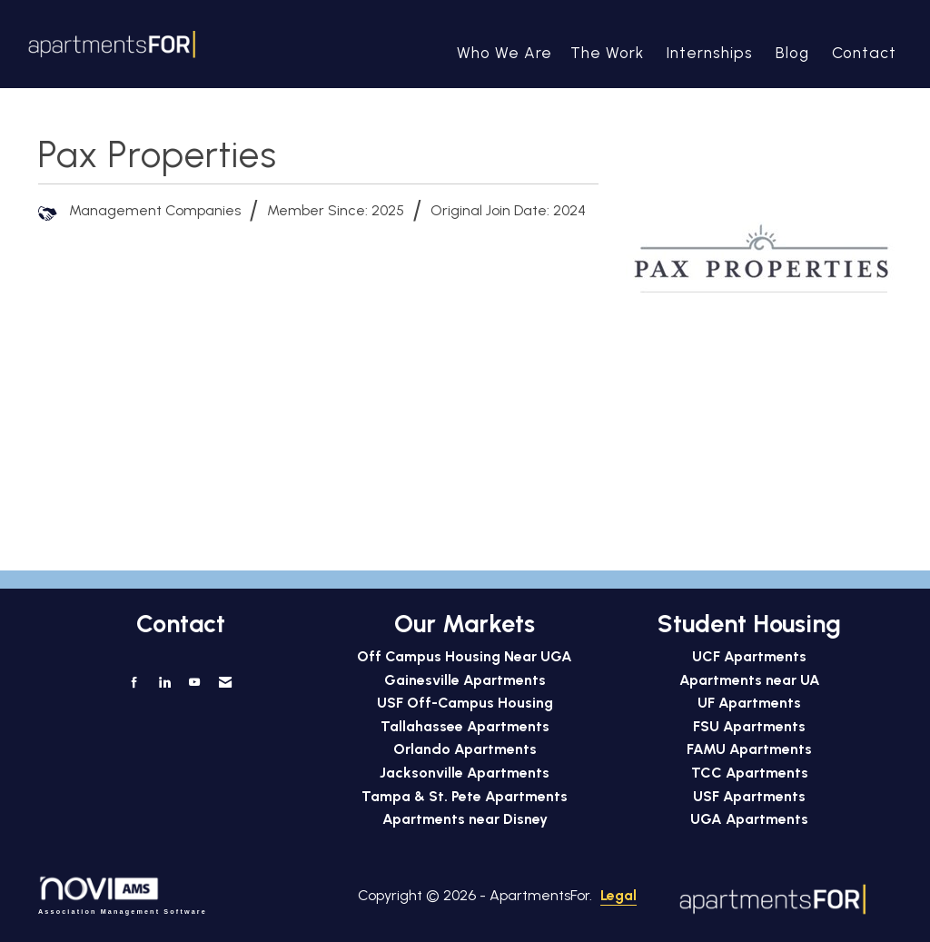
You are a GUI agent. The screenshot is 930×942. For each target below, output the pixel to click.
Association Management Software (122, 895)
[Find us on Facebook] (135, 682)
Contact (864, 53)
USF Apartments (749, 796)
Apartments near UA (749, 680)
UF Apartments (749, 702)
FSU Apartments (749, 726)
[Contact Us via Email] (224, 682)
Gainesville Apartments (465, 680)
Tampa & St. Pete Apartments (464, 796)
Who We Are (504, 53)
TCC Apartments (749, 772)
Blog (792, 53)
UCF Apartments (749, 656)
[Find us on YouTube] (194, 682)
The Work (607, 53)
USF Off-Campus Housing (465, 702)
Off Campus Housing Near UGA (464, 656)
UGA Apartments (749, 819)
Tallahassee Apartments (465, 726)
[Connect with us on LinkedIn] (164, 682)
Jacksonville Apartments (464, 772)
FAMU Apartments (749, 749)
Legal (552, 895)
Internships (710, 53)
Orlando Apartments (465, 749)
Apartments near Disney (465, 819)
